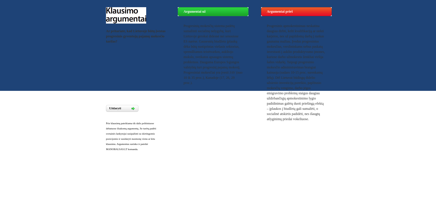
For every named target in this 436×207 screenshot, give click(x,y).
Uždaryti (115, 108)
